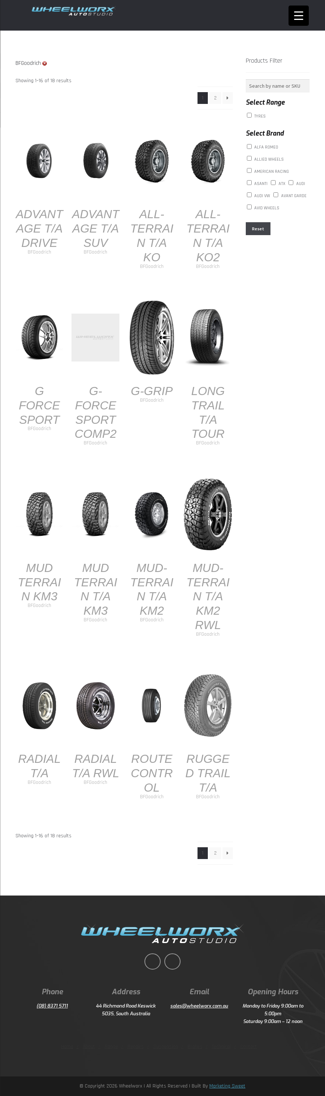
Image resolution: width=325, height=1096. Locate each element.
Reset (258, 228)
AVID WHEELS (266, 208)
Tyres (260, 116)
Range (111, 1046)
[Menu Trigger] (299, 16)
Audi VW (262, 196)
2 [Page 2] (215, 98)
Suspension (165, 1046)
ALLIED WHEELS (269, 159)
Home (67, 1046)
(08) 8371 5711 (52, 1006)
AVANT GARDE (294, 196)
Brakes (195, 1046)
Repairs (135, 1046)
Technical (221, 1046)
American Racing (271, 171)
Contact (248, 1046)
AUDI (300, 183)
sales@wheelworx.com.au (199, 1006)
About (89, 1046)
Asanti (261, 183)
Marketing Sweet (227, 1086)
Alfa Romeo (266, 147)
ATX (282, 183)
